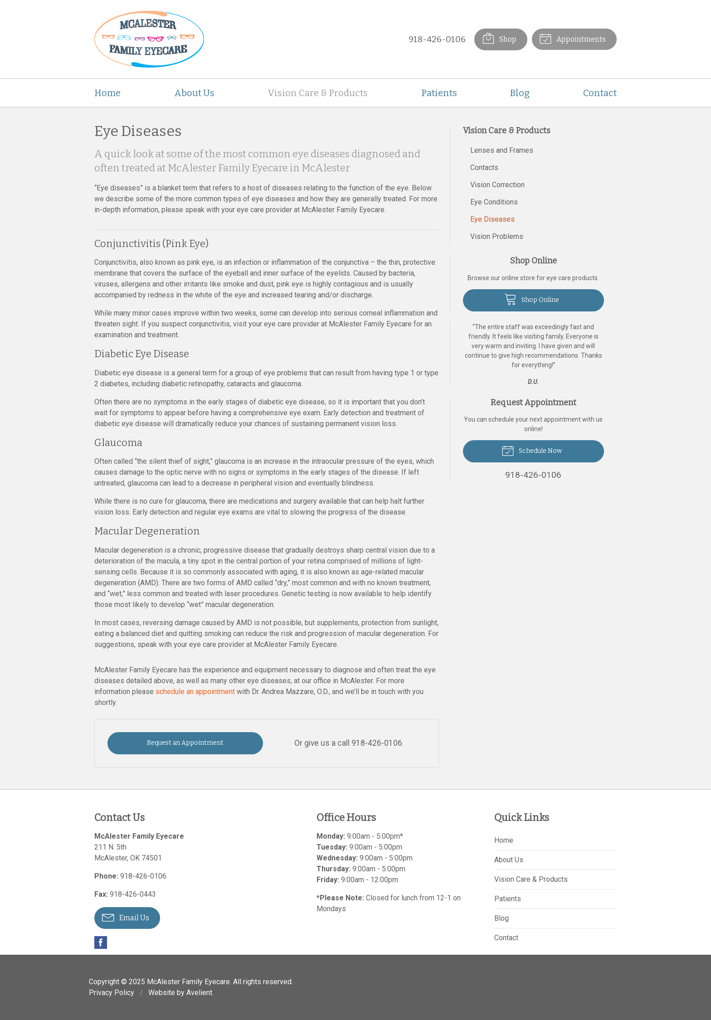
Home (107, 92)
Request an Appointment (185, 743)
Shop (499, 38)
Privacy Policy (111, 992)
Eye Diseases (492, 219)
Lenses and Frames (501, 150)
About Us (194, 92)
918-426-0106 (436, 39)
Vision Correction (497, 184)
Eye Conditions (494, 202)
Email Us (125, 917)
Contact (600, 92)
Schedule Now (532, 450)
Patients (439, 92)
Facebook (100, 942)
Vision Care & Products (318, 92)
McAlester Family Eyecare (188, 981)
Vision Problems (496, 236)
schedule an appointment (195, 691)
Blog (520, 92)
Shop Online (531, 298)
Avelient (199, 992)
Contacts (484, 167)
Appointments (572, 38)
